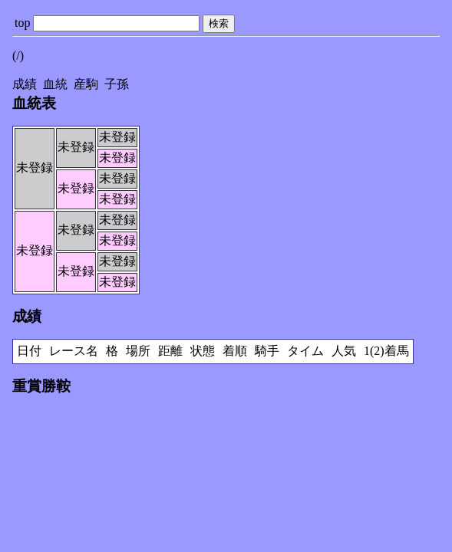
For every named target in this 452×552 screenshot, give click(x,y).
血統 (55, 83)
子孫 (116, 83)
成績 (24, 83)
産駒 (86, 83)
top (22, 22)
